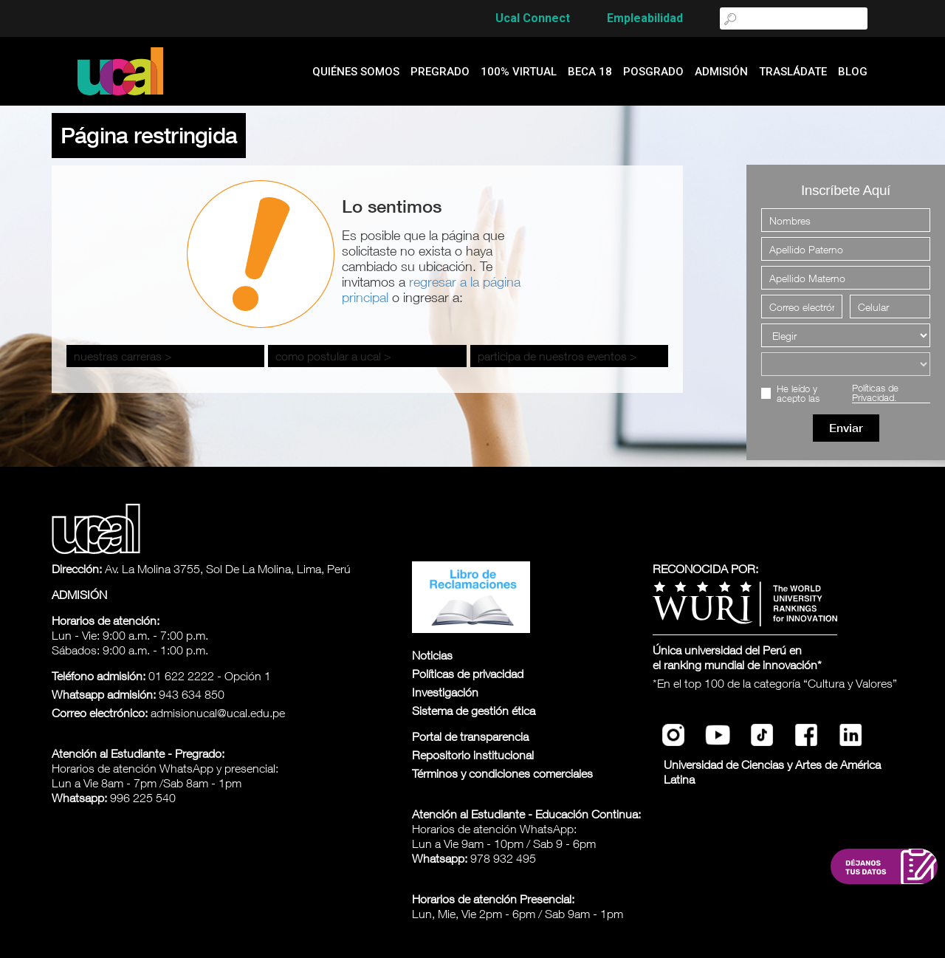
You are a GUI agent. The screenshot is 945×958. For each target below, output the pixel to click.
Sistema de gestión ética (473, 710)
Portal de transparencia (470, 736)
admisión (721, 71)
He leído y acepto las (853, 393)
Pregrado (440, 71)
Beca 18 (590, 71)
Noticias (432, 655)
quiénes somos (355, 71)
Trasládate (793, 71)
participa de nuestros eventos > (557, 356)
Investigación (445, 692)
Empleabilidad (645, 18)
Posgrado (653, 71)
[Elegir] (845, 335)
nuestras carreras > (123, 356)
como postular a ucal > (333, 356)
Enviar (846, 428)
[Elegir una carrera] (845, 364)
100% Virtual (519, 71)
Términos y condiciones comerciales (502, 773)
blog (852, 71)
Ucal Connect (532, 18)
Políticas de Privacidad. (875, 393)
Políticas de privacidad (467, 673)
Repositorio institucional (473, 755)
